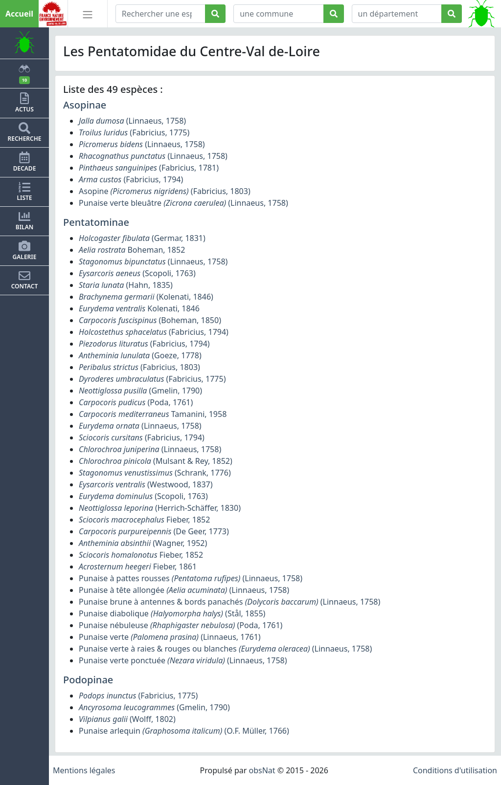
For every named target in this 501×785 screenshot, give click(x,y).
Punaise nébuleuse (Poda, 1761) (180, 625)
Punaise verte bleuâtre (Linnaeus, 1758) (183, 202)
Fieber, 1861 (138, 566)
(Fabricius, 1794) (131, 179)
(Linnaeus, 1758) (132, 120)
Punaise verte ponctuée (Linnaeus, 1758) (183, 660)
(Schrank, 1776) (155, 472)
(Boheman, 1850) (150, 320)
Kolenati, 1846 (139, 308)
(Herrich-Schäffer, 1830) (160, 507)
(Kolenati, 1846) (146, 296)
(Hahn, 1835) (126, 285)
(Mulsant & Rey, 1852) (155, 461)
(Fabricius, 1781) (149, 167)
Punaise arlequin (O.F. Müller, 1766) (184, 730)
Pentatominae (96, 222)
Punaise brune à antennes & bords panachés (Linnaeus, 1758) (229, 601)
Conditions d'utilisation (455, 770)
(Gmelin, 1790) (140, 390)
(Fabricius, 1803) (139, 367)
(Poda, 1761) (136, 402)
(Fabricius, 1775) (134, 132)
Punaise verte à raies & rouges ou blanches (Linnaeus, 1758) (225, 648)
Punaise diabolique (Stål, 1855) (172, 613)
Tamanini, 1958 (153, 414)
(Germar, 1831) (142, 238)
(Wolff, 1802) (127, 719)
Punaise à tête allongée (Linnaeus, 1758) (184, 590)
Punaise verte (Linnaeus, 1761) (170, 637)
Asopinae (84, 104)
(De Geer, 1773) (154, 531)
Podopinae (88, 679)
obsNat (262, 770)
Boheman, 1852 (132, 249)
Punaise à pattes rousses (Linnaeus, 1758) (190, 578)
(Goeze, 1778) (140, 355)
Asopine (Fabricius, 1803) (164, 191)
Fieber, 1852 (144, 519)
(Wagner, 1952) (143, 543)
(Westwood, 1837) (146, 484)
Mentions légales (84, 770)
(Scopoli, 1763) (137, 273)
